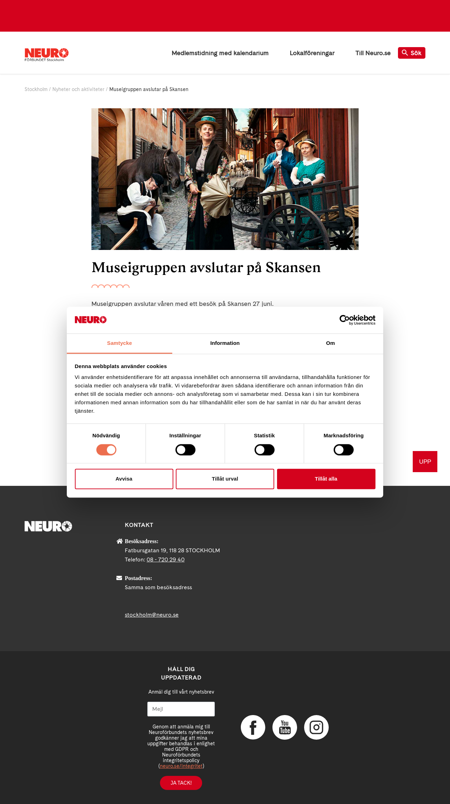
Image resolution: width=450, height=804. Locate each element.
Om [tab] (330, 343)
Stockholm (36, 89)
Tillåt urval (225, 479)
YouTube (284, 727)
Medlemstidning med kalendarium (220, 53)
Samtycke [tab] (119, 343)
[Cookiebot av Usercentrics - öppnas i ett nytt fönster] (344, 320)
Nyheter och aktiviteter (78, 89)
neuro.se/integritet (181, 766)
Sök (412, 53)
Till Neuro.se (373, 53)
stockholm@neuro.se (152, 614)
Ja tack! (181, 783)
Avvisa (124, 479)
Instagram (316, 727)
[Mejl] (181, 709)
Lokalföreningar (312, 53)
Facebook (253, 727)
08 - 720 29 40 (166, 559)
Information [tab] (225, 343)
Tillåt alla (326, 479)
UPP (425, 461)
